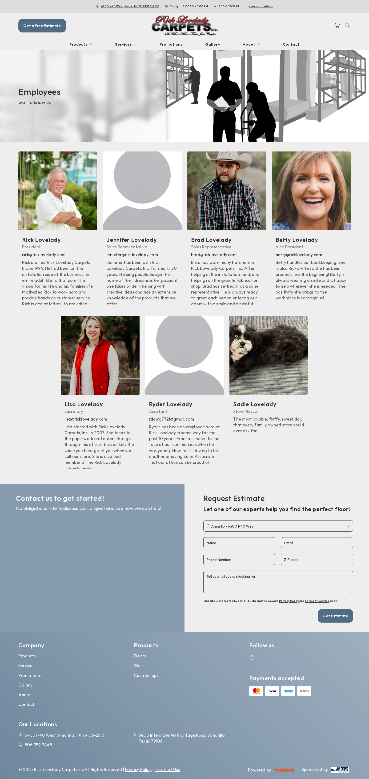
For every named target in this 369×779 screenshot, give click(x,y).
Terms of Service (317, 601)
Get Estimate (335, 615)
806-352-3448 (228, 6)
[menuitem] (81, 44)
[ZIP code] (317, 559)
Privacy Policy (289, 601)
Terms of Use (167, 769)
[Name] (239, 542)
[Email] (317, 542)
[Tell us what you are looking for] (278, 582)
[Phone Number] (239, 559)
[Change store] (278, 526)
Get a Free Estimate (42, 25)
